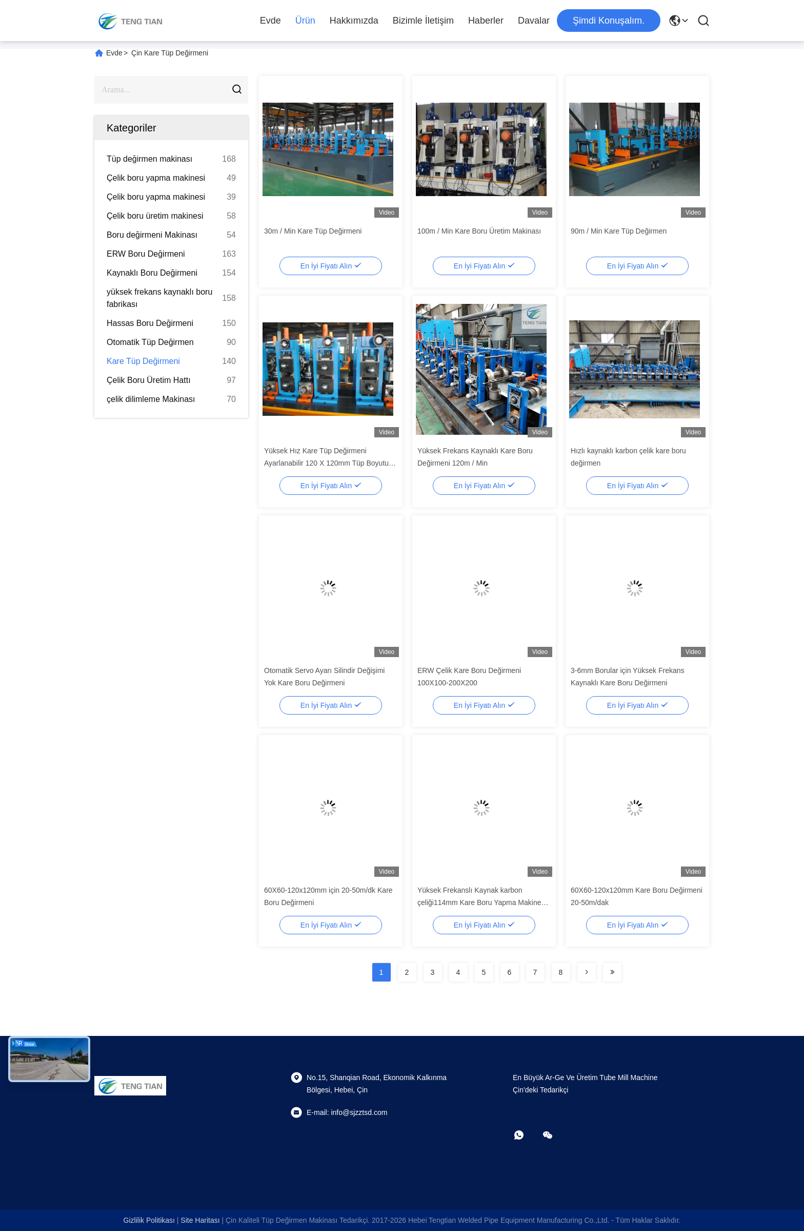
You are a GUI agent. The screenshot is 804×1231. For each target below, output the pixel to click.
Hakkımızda (354, 20)
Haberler (486, 20)
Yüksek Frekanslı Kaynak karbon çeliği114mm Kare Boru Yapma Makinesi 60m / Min (482, 902)
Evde (270, 20)
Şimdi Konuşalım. (609, 20)
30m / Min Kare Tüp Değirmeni (312, 231)
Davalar (534, 20)
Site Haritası (199, 1220)
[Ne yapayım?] (526, 1135)
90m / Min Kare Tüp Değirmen (619, 231)
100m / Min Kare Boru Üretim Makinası (479, 231)
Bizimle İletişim (423, 20)
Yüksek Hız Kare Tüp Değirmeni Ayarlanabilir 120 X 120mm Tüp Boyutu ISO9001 (326, 463)
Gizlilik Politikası (149, 1220)
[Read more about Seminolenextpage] (586, 972)
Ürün (305, 20)
